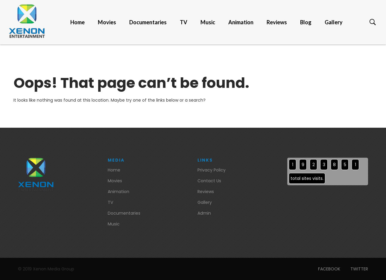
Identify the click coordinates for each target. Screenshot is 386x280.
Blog (305, 22)
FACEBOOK (329, 269)
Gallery (334, 22)
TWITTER (359, 269)
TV (183, 22)
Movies (107, 22)
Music (207, 22)
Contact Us (209, 181)
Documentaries (148, 22)
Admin (204, 213)
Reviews (277, 22)
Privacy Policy (211, 170)
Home (77, 22)
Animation (240, 22)
